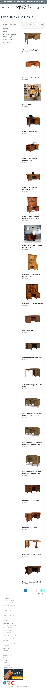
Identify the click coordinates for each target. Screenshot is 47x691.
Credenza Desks (8, 39)
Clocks (4, 618)
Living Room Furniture (9, 603)
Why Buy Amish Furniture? (10, 625)
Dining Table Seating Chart (10, 638)
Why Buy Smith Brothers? (9, 628)
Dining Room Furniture (9, 600)
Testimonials (6, 645)
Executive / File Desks (9, 34)
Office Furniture (7, 610)
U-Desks (5, 31)
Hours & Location (7, 652)
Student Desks (7, 42)
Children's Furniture (8, 615)
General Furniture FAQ (9, 643)
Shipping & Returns (8, 667)
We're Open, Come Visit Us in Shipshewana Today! (23, 2)
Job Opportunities (7, 655)
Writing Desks (7, 45)
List (35, 24)
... (34, 590)
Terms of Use (6, 662)
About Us (5, 650)
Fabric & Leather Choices (9, 635)
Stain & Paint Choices (8, 633)
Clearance (5, 620)
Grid (41, 24)
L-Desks (5, 28)
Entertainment (6, 613)
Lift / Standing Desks (9, 37)
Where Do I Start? (7, 630)
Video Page (5, 640)
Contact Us (5, 657)
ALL (42, 590)
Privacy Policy (6, 665)
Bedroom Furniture (8, 608)
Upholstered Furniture (9, 605)
